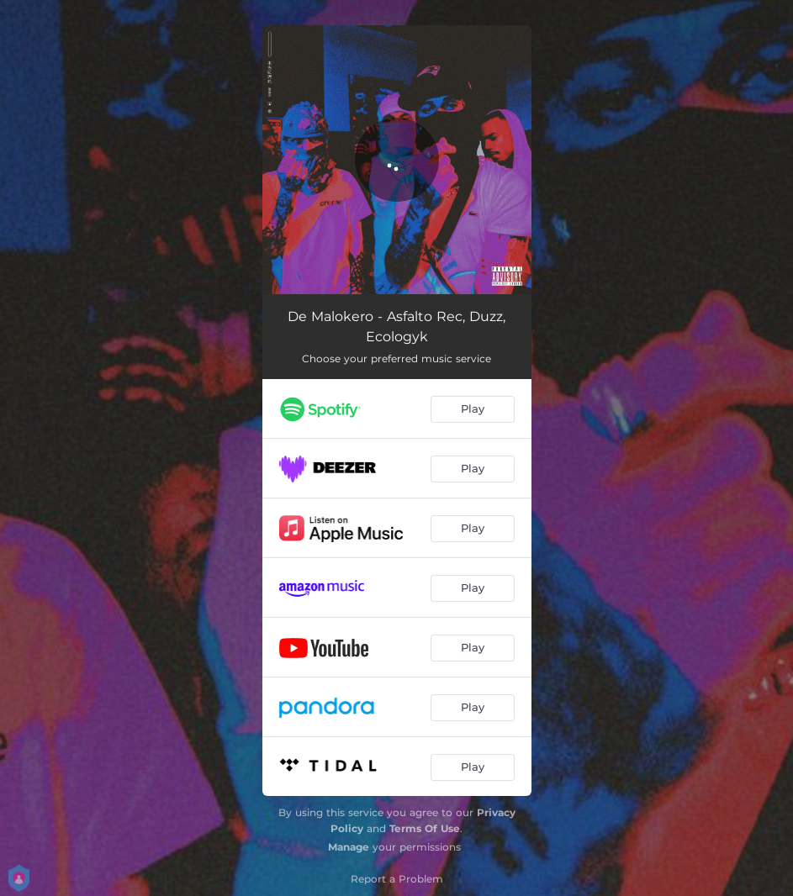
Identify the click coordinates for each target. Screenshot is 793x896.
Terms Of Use (424, 828)
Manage (348, 847)
